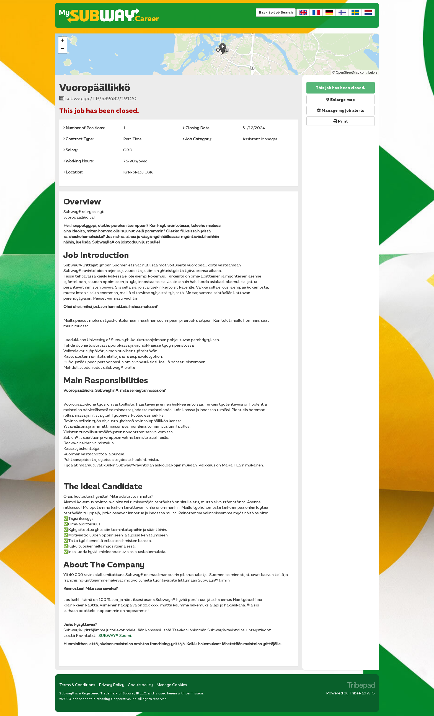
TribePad (361, 686)
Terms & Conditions (77, 684)
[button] (222, 48)
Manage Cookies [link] (171, 684)
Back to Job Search (276, 12)
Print (340, 121)
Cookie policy (140, 684)
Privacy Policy (111, 684)
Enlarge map (340, 99)
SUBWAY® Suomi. (115, 635)
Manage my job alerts (340, 110)
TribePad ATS (362, 693)
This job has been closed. (340, 87)
